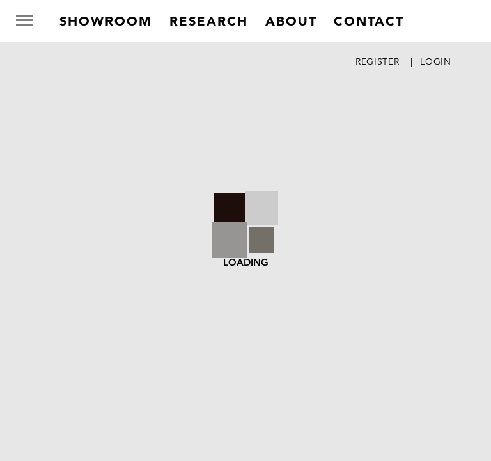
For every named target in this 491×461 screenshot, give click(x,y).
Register (377, 61)
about (291, 21)
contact (369, 21)
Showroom (105, 21)
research (208, 21)
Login (435, 61)
